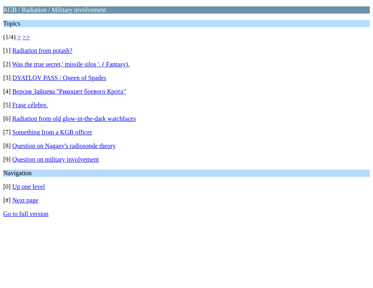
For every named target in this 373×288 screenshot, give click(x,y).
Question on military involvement (55, 159)
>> (26, 37)
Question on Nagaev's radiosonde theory (64, 145)
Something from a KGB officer (52, 132)
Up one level (28, 186)
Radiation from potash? (42, 50)
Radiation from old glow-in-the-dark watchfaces (74, 118)
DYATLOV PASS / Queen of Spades (59, 77)
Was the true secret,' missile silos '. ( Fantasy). (71, 64)
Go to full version (25, 213)
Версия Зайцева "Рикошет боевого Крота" (69, 91)
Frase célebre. (30, 105)
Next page (25, 200)
